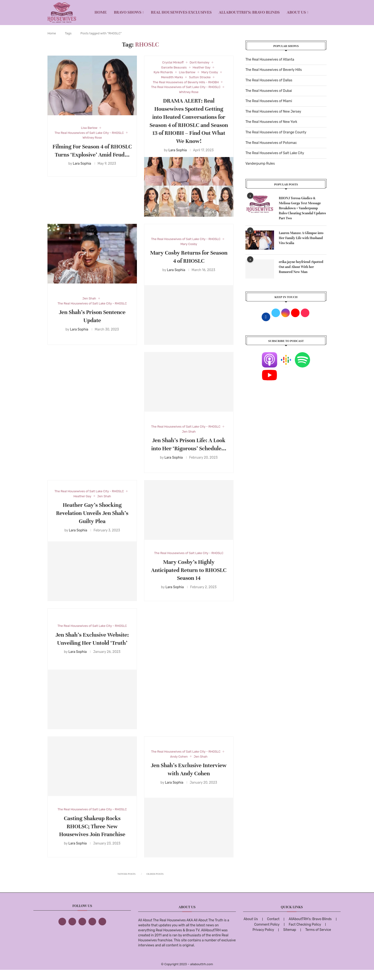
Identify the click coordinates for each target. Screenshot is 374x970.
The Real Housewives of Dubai (268, 91)
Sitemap (289, 930)
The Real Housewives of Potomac (271, 143)
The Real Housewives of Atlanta (269, 60)
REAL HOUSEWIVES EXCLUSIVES (181, 12)
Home (100, 12)
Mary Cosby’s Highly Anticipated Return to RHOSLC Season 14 (189, 570)
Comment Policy (267, 925)
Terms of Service (318, 930)
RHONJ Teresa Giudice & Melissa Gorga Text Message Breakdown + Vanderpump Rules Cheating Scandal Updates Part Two (302, 208)
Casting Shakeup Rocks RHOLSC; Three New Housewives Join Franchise (92, 826)
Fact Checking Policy (305, 925)
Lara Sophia (82, 164)
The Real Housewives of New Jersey (273, 112)
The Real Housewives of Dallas (268, 80)
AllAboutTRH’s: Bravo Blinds (249, 12)
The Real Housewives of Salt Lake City (274, 153)
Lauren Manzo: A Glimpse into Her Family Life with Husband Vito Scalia (301, 238)
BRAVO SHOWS (127, 12)
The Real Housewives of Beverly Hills (273, 70)
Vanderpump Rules (260, 164)
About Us (296, 12)
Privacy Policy (263, 930)
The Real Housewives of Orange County (275, 132)
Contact (273, 919)
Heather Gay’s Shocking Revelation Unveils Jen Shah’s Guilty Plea (92, 513)
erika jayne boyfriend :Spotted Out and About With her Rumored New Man (301, 267)
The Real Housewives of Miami (268, 101)
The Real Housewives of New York (271, 122)
